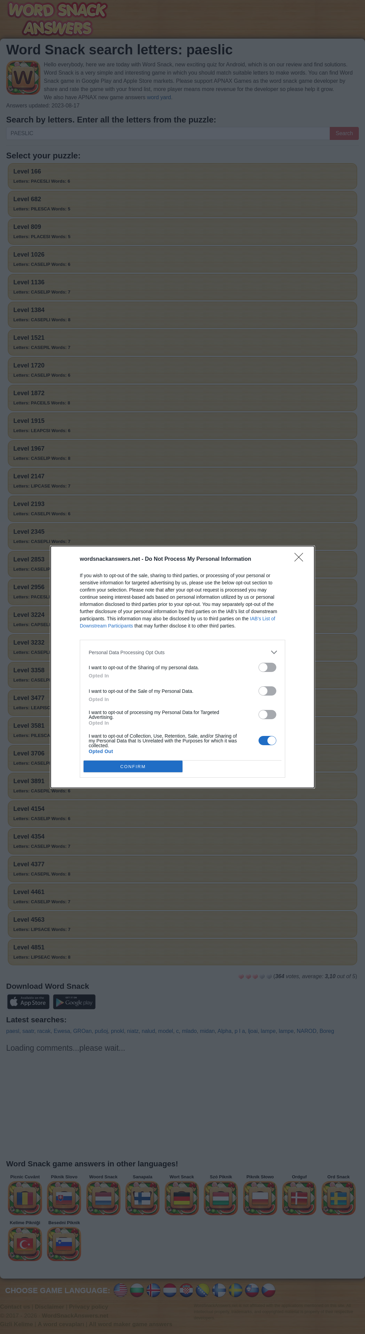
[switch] (267, 667)
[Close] (300, 559)
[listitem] (182, 652)
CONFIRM (133, 766)
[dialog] (182, 667)
